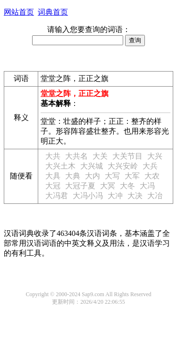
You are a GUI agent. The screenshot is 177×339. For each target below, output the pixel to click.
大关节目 (127, 156)
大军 (132, 176)
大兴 (154, 156)
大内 (92, 176)
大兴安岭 (123, 166)
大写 (112, 176)
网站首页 (19, 12)
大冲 (115, 196)
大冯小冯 (88, 196)
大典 (72, 176)
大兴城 (91, 166)
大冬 (127, 186)
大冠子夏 (80, 186)
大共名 (76, 156)
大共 (52, 156)
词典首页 (53, 12)
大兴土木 (60, 166)
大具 (52, 176)
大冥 (107, 186)
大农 (152, 176)
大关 (100, 156)
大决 (135, 196)
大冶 (154, 196)
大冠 (52, 186)
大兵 (150, 166)
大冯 (147, 186)
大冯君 (56, 196)
